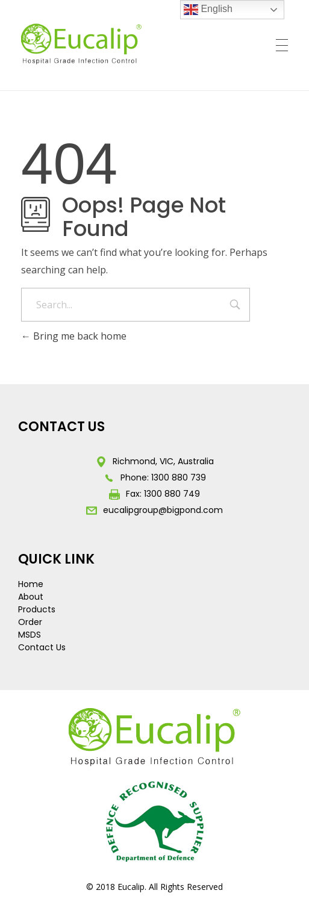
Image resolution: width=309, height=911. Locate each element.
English (208, 9)
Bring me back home (73, 336)
